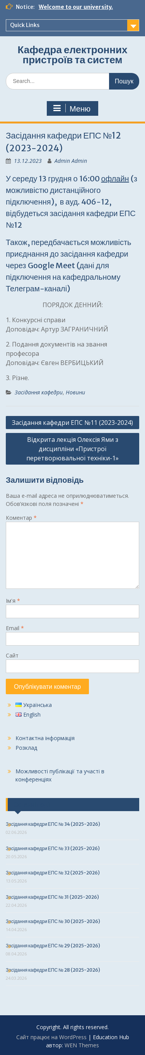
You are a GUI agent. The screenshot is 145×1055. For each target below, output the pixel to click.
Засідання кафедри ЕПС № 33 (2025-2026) (53, 848)
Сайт (12, 655)
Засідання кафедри (39, 392)
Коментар (21, 517)
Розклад (26, 747)
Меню (71, 108)
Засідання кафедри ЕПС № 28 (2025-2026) (53, 970)
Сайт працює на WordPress (51, 1037)
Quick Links (24, 25)
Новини (75, 392)
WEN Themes (82, 1045)
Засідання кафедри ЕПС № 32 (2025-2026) (53, 873)
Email (15, 628)
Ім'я (13, 600)
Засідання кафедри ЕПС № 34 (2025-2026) (53, 824)
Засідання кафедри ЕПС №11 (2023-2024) (72, 422)
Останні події (32, 804)
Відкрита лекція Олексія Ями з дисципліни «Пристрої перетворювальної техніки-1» (72, 448)
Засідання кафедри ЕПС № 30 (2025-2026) (53, 921)
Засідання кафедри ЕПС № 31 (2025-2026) (52, 897)
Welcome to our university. (76, 6)
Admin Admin (71, 160)
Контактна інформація (45, 738)
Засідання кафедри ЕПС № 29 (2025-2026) (53, 945)
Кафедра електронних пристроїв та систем (73, 54)
